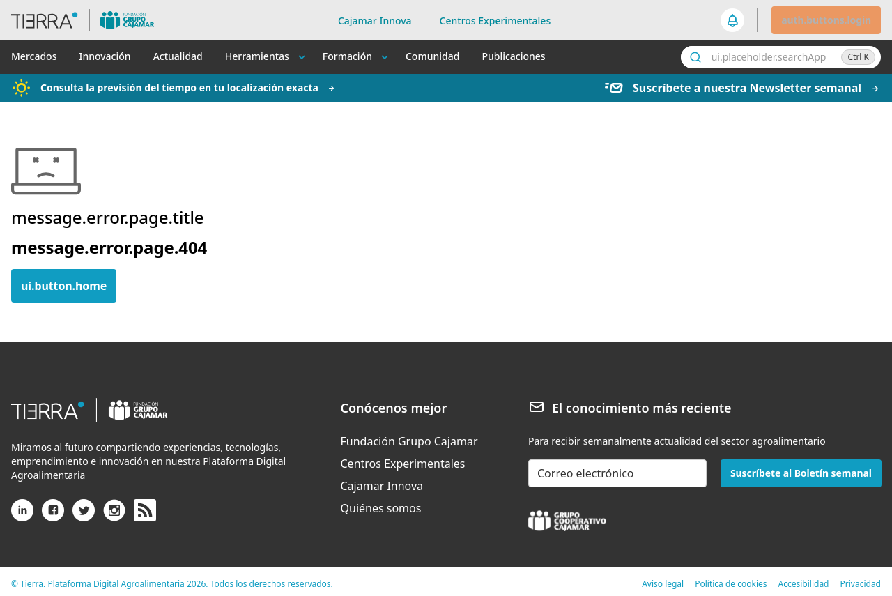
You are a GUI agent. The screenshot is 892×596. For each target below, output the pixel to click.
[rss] (145, 511)
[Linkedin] (22, 516)
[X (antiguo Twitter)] (83, 516)
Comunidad (432, 56)
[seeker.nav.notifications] (733, 20)
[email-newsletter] (617, 473)
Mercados (33, 56)
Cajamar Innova (375, 20)
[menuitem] (409, 441)
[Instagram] (114, 516)
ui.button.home (64, 285)
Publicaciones (513, 56)
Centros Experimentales (495, 20)
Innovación (104, 56)
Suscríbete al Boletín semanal (801, 473)
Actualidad (178, 56)
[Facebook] (53, 516)
